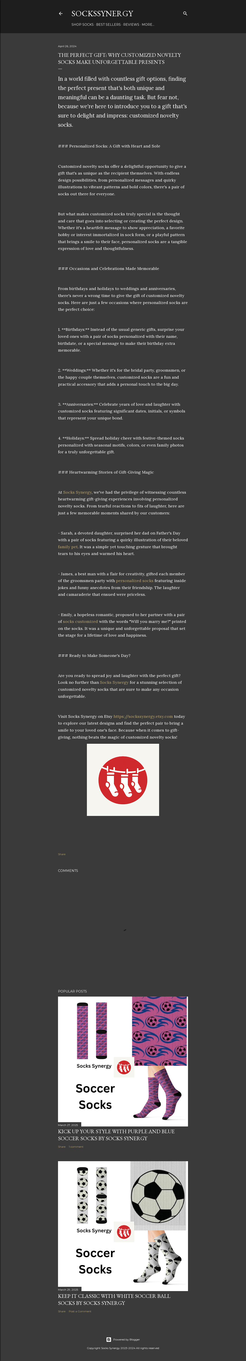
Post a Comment (80, 1311)
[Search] (185, 12)
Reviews (131, 25)
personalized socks (134, 580)
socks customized (80, 621)
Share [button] (61, 854)
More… (148, 25)
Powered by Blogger (123, 1339)
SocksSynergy (102, 13)
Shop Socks (83, 25)
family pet (68, 546)
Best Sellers (108, 25)
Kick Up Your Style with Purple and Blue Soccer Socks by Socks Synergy (116, 1135)
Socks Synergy (77, 492)
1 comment (76, 1146)
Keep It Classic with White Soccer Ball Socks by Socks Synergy (114, 1299)
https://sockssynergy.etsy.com (143, 716)
